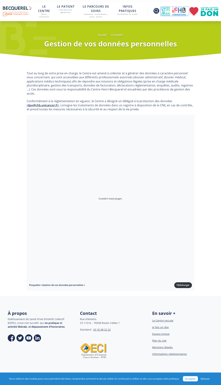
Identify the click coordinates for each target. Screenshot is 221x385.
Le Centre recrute (162, 320)
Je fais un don (160, 327)
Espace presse (161, 334)
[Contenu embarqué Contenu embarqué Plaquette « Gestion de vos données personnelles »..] (110, 198)
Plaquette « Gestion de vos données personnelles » (57, 285)
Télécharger (183, 285)
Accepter (190, 378)
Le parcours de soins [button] (96, 11)
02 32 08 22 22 (102, 329)
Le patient (117, 34)
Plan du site (159, 340)
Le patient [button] (65, 9)
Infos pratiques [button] (127, 10)
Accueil (102, 34)
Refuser (205, 378)
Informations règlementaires (169, 354)
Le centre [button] (44, 11)
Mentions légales (162, 347)
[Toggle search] (154, 11)
